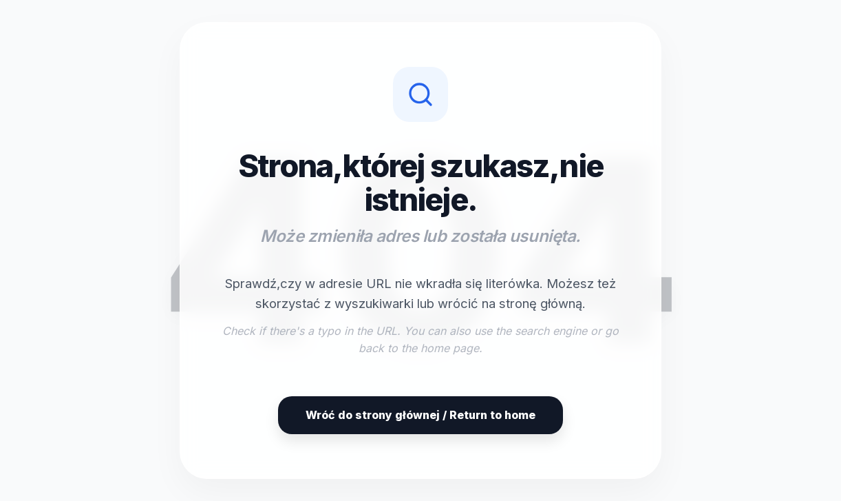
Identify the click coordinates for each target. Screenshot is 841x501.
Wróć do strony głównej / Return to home (420, 415)
